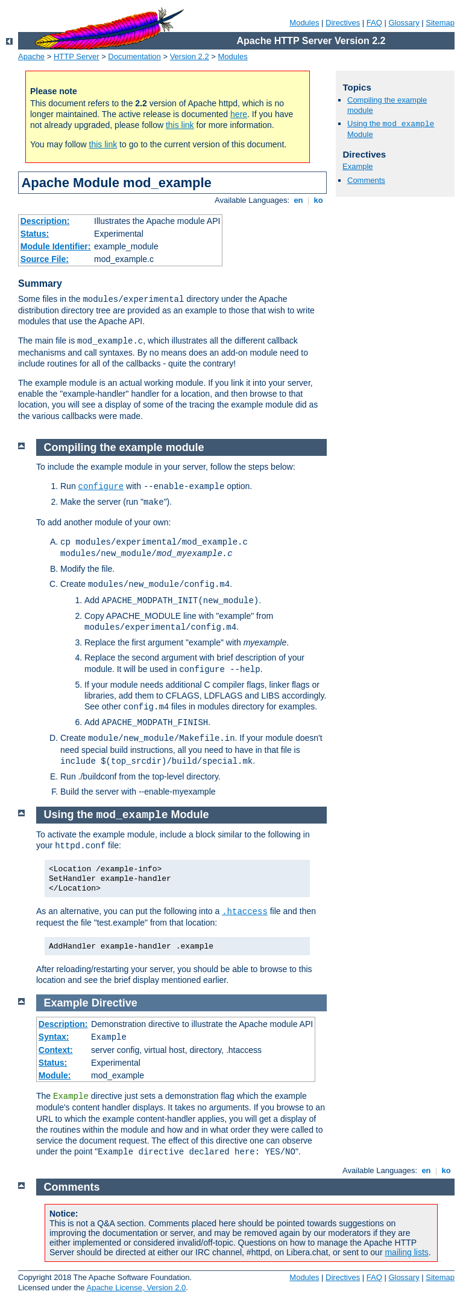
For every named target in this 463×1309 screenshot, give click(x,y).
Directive (114, 1003)
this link (180, 125)
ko (318, 200)
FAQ (374, 22)
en (298, 200)
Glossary (403, 22)
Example (357, 166)
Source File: (44, 259)
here (238, 114)
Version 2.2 (189, 56)
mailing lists (406, 1252)
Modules (304, 22)
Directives (343, 22)
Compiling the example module (124, 447)
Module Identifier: (55, 246)
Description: (45, 221)
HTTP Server (76, 56)
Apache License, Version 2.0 (136, 1287)
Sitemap (440, 22)
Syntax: (54, 1037)
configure (101, 486)
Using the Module (126, 814)
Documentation (134, 56)
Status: (34, 233)
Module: (55, 1075)
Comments (366, 180)
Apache (31, 56)
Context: (56, 1050)
